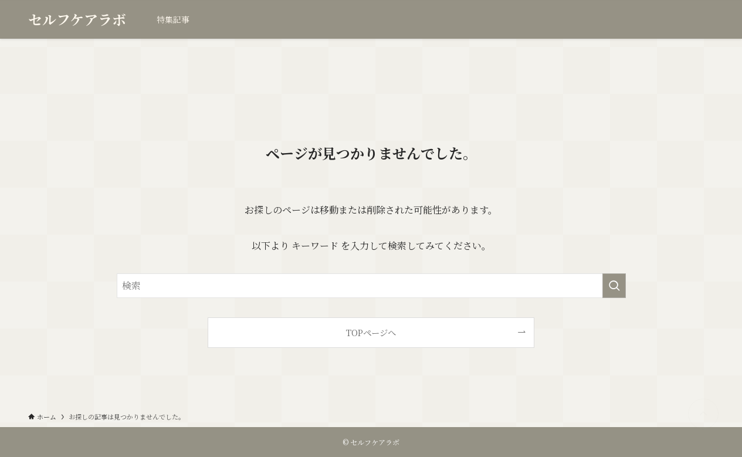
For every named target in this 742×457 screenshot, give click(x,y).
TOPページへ (371, 332)
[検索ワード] (371, 285)
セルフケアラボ (77, 19)
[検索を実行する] (614, 285)
